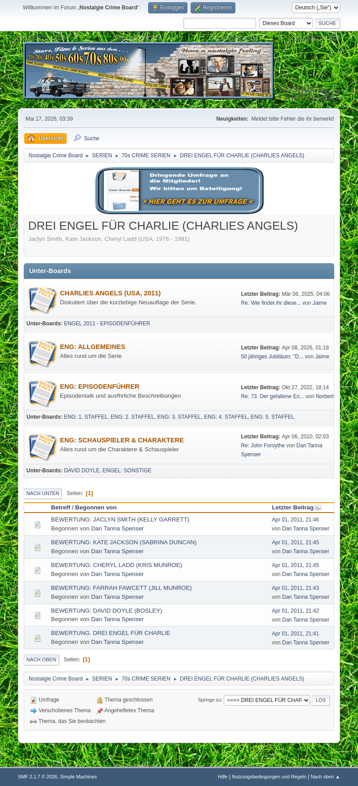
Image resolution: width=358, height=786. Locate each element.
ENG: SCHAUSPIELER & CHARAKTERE (122, 440)
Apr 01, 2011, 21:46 (295, 520)
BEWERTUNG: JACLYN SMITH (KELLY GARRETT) (120, 519)
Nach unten (42, 493)
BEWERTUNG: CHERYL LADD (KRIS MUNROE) (116, 565)
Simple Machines (78, 776)
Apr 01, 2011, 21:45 (295, 542)
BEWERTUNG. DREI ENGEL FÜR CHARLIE (110, 633)
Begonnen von (96, 507)
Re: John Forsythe (263, 445)
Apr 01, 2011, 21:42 (295, 611)
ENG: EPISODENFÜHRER (100, 386)
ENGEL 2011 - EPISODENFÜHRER (107, 323)
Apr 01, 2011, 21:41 (295, 633)
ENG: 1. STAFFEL (86, 417)
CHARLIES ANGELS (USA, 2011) (110, 293)
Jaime (319, 303)
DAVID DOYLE (82, 470)
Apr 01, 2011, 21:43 (295, 588)
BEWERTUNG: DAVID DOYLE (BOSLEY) (106, 610)
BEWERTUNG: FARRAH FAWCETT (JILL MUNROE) (121, 587)
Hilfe (223, 776)
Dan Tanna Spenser (117, 528)
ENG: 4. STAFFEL (226, 417)
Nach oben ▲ (325, 776)
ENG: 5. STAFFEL (272, 417)
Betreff (60, 507)
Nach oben (41, 659)
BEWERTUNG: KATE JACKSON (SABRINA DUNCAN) (123, 542)
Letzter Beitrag (297, 507)
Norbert (325, 396)
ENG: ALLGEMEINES (92, 346)
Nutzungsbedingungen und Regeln (269, 776)
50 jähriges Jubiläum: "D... (272, 356)
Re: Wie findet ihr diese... (271, 303)
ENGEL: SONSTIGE (126, 470)
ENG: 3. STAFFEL (179, 417)
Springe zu (209, 699)
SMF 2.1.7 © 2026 (37, 776)
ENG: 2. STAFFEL (132, 417)
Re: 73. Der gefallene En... (272, 396)
